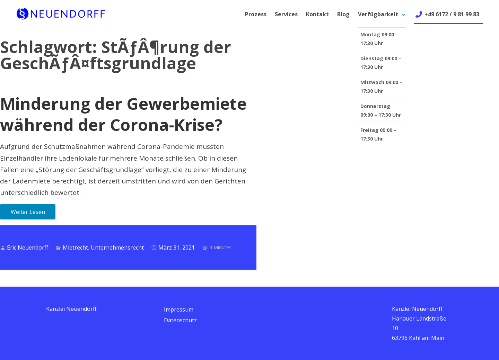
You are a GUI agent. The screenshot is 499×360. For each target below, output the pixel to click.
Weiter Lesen (28, 212)
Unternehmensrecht (117, 247)
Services (286, 14)
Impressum (178, 309)
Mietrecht (75, 247)
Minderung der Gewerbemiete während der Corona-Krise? (123, 114)
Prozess (255, 14)
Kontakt (317, 14)
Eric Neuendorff (27, 247)
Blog (343, 14)
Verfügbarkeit (378, 14)
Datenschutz (180, 320)
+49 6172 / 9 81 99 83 (451, 14)
